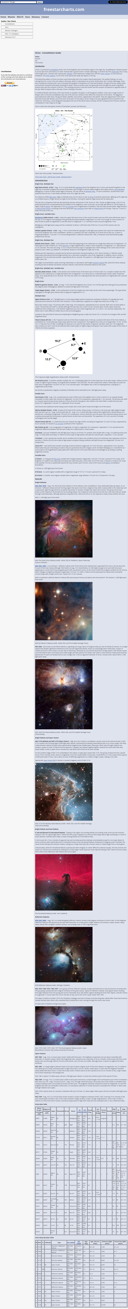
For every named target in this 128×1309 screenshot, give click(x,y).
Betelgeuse (39, 217)
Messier (11, 17)
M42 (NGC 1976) (40, 486)
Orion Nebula (50, 76)
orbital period (99, 208)
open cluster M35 (50, 760)
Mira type (57, 459)
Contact (45, 17)
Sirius (92, 197)
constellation (54, 70)
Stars (27, 17)
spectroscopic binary (43, 208)
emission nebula (98, 263)
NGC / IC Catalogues (12, 34)
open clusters (105, 74)
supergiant (79, 187)
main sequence (79, 208)
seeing (47, 206)
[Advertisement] (17, 54)
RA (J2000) (79, 1111)
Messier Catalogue (11, 30)
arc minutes (59, 424)
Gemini (107, 463)
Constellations (10, 24)
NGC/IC (20, 17)
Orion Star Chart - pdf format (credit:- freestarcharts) (53, 177)
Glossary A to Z (10, 37)
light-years (52, 197)
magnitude (115, 72)
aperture (66, 246)
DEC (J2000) (85, 1111)
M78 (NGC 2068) (40, 920)
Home (3, 17)
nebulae (69, 74)
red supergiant (119, 189)
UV (52, 250)
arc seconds (69, 206)
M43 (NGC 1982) (40, 566)
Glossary (36, 17)
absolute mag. (90, 191)
